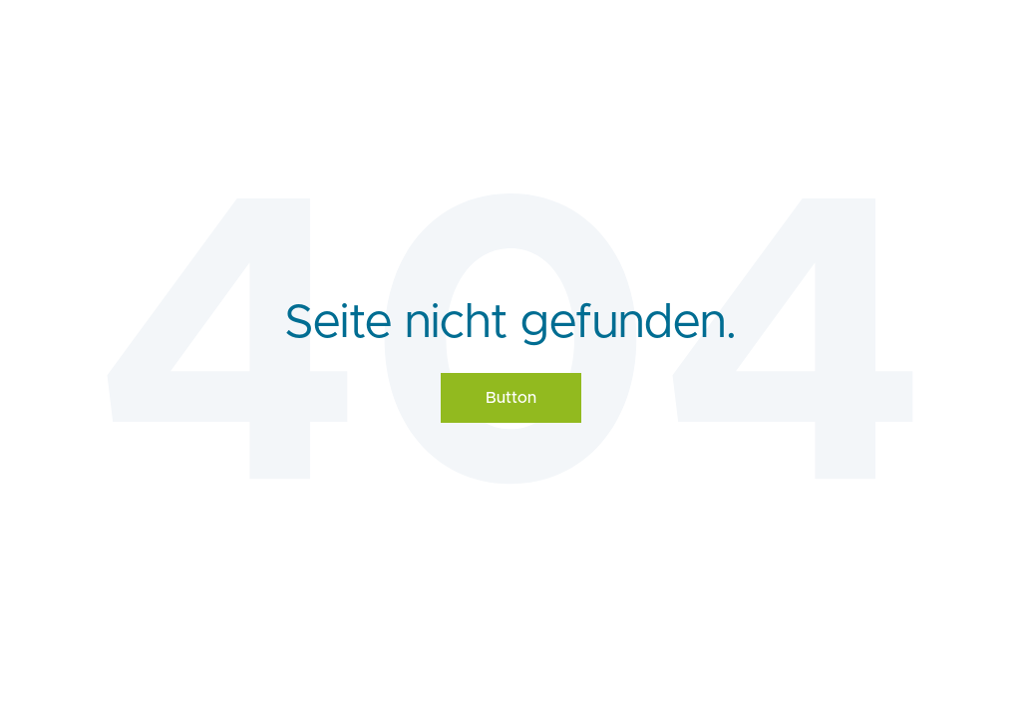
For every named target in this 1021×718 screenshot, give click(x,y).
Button (511, 398)
